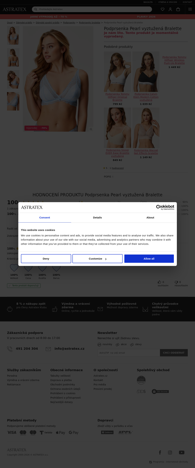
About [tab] (150, 217)
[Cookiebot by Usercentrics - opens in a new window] (158, 207)
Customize (97, 258)
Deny (46, 258)
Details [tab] (97, 217)
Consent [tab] (44, 217)
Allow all (149, 258)
